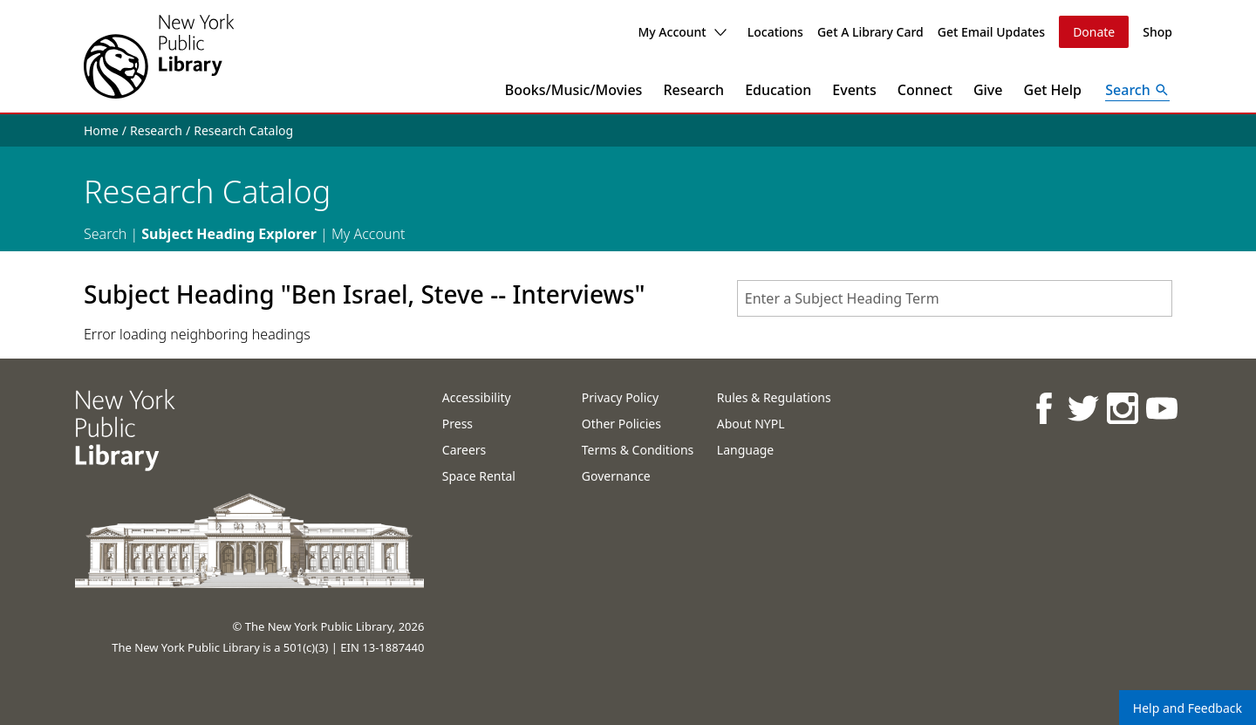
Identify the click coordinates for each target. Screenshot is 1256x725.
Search (105, 233)
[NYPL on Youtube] (1161, 407)
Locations (775, 32)
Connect (925, 89)
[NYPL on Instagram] (1122, 407)
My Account (682, 32)
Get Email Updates (991, 32)
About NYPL (751, 423)
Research (693, 89)
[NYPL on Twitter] (1083, 407)
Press (457, 423)
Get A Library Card (870, 32)
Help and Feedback (1187, 708)
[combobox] (954, 298)
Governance (616, 476)
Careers (464, 449)
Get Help (1053, 89)
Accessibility (476, 397)
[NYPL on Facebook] (1044, 407)
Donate (1094, 32)
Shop (1157, 32)
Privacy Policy (620, 397)
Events (854, 89)
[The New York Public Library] (159, 56)
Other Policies (621, 423)
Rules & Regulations (774, 397)
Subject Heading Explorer (229, 233)
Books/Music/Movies (574, 89)
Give (988, 89)
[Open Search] (1137, 90)
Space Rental (478, 476)
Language (745, 449)
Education (778, 89)
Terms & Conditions (638, 449)
